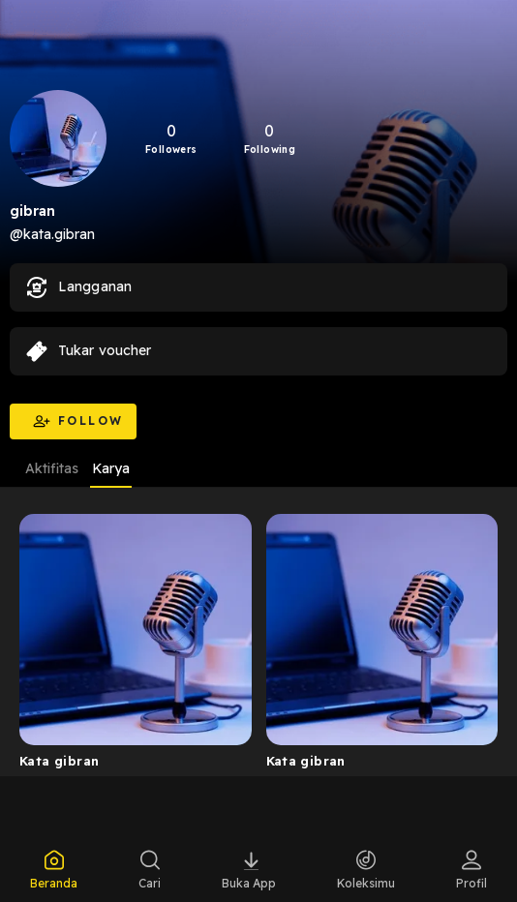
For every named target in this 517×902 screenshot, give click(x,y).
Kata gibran (59, 760)
